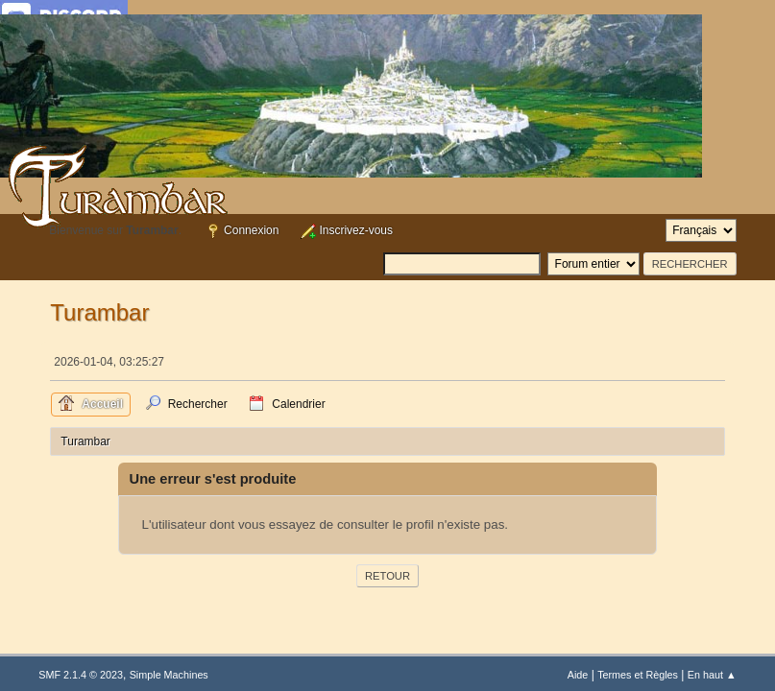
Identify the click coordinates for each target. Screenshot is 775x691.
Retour (387, 576)
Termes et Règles (637, 674)
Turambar (99, 312)
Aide (578, 674)
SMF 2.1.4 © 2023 (80, 674)
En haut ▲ (712, 674)
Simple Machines (169, 674)
